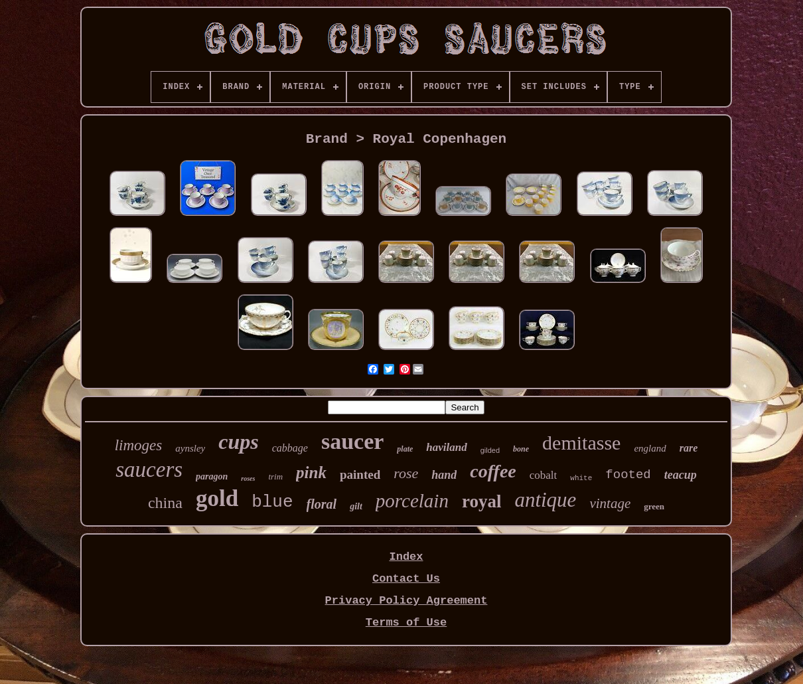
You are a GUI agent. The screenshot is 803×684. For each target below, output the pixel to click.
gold (217, 498)
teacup (680, 474)
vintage (609, 503)
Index (406, 557)
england (650, 448)
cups (238, 442)
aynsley (190, 448)
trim (275, 476)
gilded (490, 450)
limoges (139, 445)
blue (272, 502)
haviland (446, 447)
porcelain (412, 500)
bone (521, 449)
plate (405, 449)
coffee (493, 471)
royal (482, 501)
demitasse (581, 443)
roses (248, 478)
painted (360, 474)
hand (444, 474)
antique (545, 499)
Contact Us (406, 578)
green (654, 506)
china (165, 502)
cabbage (290, 448)
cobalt (543, 475)
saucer (352, 441)
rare (689, 448)
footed (627, 475)
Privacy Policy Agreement (406, 600)
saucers (149, 469)
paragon (212, 476)
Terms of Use (406, 622)
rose (406, 473)
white (581, 478)
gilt (356, 506)
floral (322, 504)
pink (311, 472)
